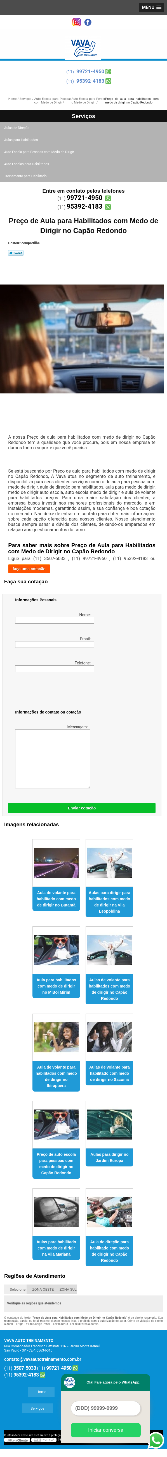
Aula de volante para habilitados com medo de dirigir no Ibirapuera (56, 1076)
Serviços (83, 116)
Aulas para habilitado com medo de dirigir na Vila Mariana (56, 1248)
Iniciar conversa (105, 1430)
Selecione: (18, 1289)
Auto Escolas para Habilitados (27, 164)
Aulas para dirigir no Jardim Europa (109, 1157)
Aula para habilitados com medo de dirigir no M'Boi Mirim (56, 986)
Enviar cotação (82, 808)
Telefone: (53, 666)
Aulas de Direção (17, 128)
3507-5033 (24, 1368)
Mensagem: (52, 756)
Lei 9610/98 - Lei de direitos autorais (75, 1323)
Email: (53, 642)
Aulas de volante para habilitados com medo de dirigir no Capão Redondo (109, 989)
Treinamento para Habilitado (25, 176)
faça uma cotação (29, 569)
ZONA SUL (68, 1289)
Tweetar (15, 253)
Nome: (53, 618)
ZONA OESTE (43, 1289)
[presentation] (50, 692)
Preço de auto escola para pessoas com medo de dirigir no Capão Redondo (56, 1163)
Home (41, 1392)
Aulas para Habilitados (21, 140)
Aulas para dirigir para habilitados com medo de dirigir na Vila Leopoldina (109, 901)
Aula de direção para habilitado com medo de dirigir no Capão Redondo (109, 1251)
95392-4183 (90, 81)
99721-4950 (90, 71)
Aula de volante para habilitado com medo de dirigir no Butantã (56, 898)
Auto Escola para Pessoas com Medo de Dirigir (39, 152)
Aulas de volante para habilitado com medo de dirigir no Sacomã (109, 1073)
